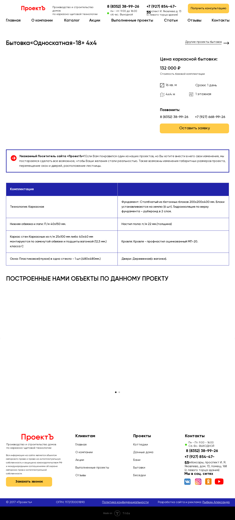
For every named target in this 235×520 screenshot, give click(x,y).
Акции (94, 20)
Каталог (72, 20)
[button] (208, 8)
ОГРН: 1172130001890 (70, 502)
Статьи (171, 20)
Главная (13, 20)
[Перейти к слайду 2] (119, 392)
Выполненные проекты (132, 20)
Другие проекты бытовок (203, 42)
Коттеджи (140, 444)
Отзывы (194, 20)
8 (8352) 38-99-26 (123, 7)
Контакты (220, 20)
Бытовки (139, 467)
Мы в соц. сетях (198, 474)
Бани (136, 460)
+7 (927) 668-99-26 (210, 117)
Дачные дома (143, 452)
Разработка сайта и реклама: (194, 502)
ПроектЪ (33, 9)
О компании (42, 20)
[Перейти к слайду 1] (116, 392)
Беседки (139, 475)
